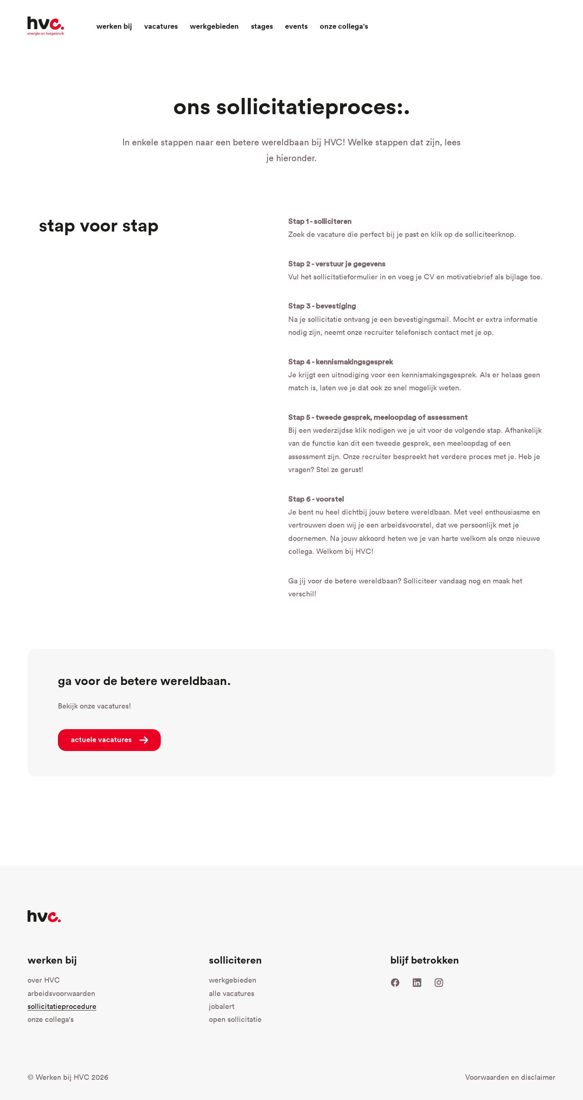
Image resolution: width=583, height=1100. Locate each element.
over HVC (44, 980)
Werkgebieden (214, 26)
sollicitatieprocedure (62, 1006)
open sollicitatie (267, 1018)
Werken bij (114, 26)
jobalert (221, 1006)
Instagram (439, 982)
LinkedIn (417, 982)
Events (296, 26)
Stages (262, 26)
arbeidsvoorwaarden (61, 993)
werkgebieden (232, 980)
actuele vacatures (101, 739)
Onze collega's (344, 26)
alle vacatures (231, 993)
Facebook (395, 982)
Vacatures (161, 26)
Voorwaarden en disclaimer (510, 1077)
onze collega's (51, 1019)
